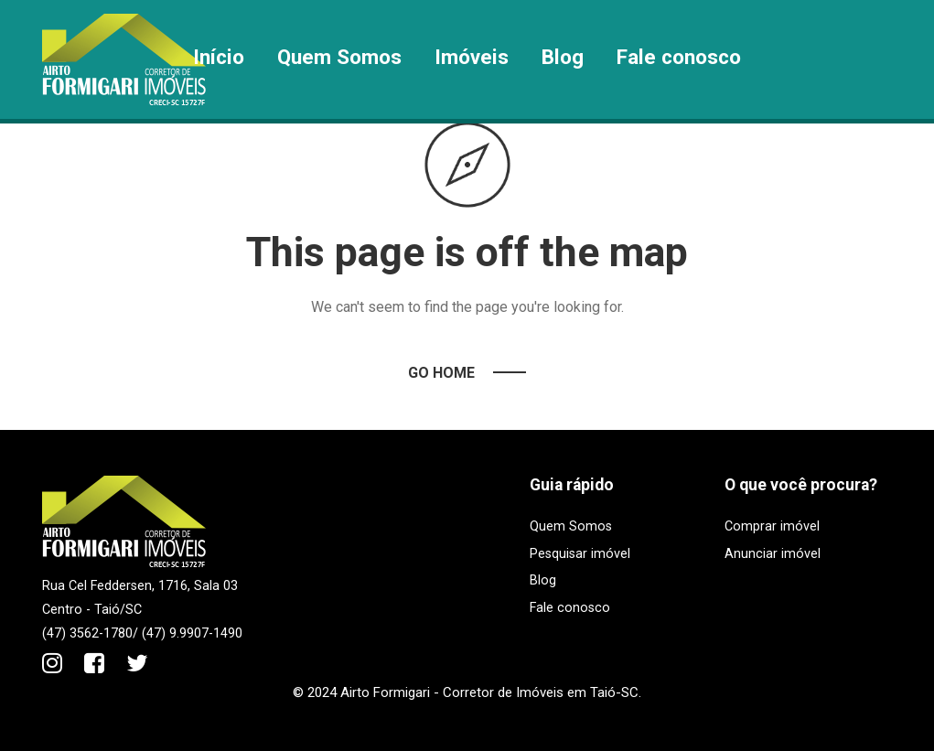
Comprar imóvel (772, 526)
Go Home (441, 372)
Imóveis (472, 57)
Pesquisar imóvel (580, 554)
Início (218, 57)
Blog (563, 57)
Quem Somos (339, 57)
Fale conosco (679, 57)
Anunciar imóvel (773, 554)
